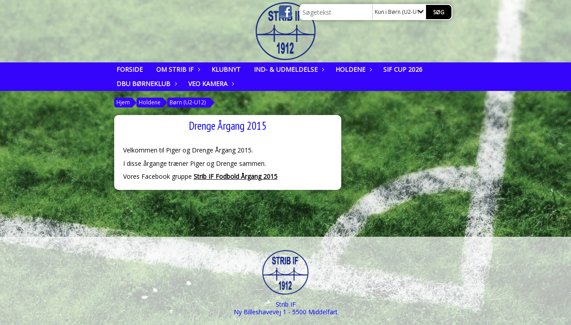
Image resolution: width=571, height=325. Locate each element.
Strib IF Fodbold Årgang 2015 (235, 176)
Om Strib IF (177, 69)
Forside (129, 69)
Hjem (123, 102)
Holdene (352, 69)
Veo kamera (210, 83)
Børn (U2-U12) (188, 102)
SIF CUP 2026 (402, 69)
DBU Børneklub (145, 83)
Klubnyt (225, 69)
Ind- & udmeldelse (288, 69)
